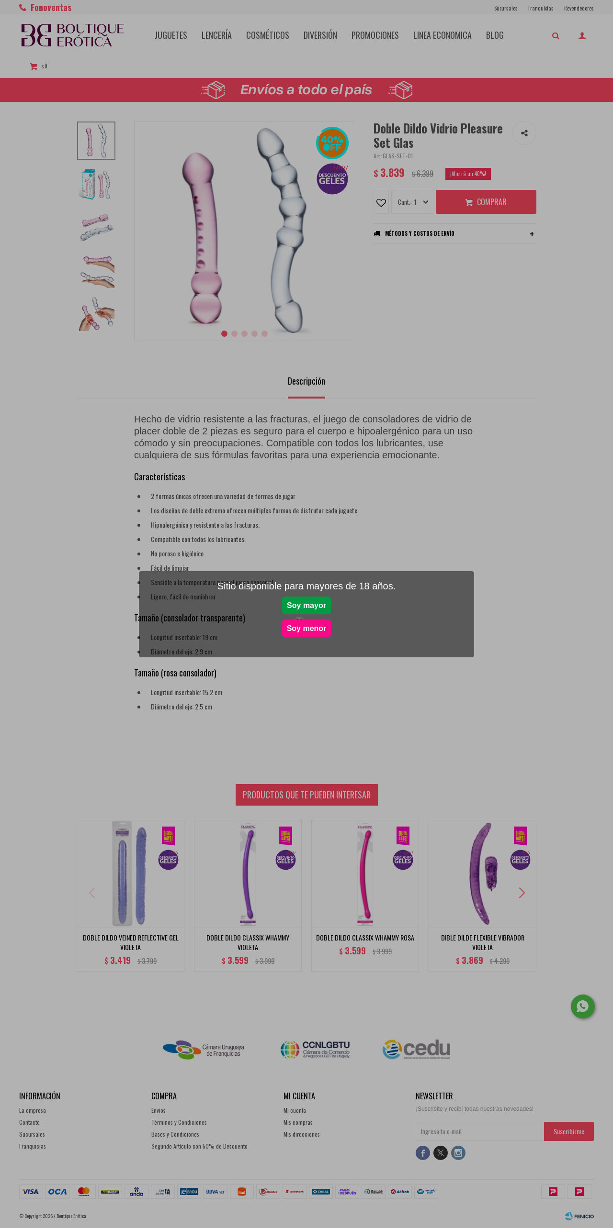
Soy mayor (306, 605)
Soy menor (307, 628)
